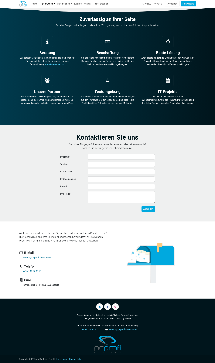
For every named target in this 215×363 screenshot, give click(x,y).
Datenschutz (75, 359)
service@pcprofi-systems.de (37, 257)
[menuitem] (35, 4)
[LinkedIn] (99, 306)
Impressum (61, 359)
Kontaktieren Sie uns (54, 64)
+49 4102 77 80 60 (32, 271)
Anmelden (172, 3)
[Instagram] (115, 306)
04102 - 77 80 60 (151, 3)
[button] (148, 209)
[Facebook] (107, 306)
